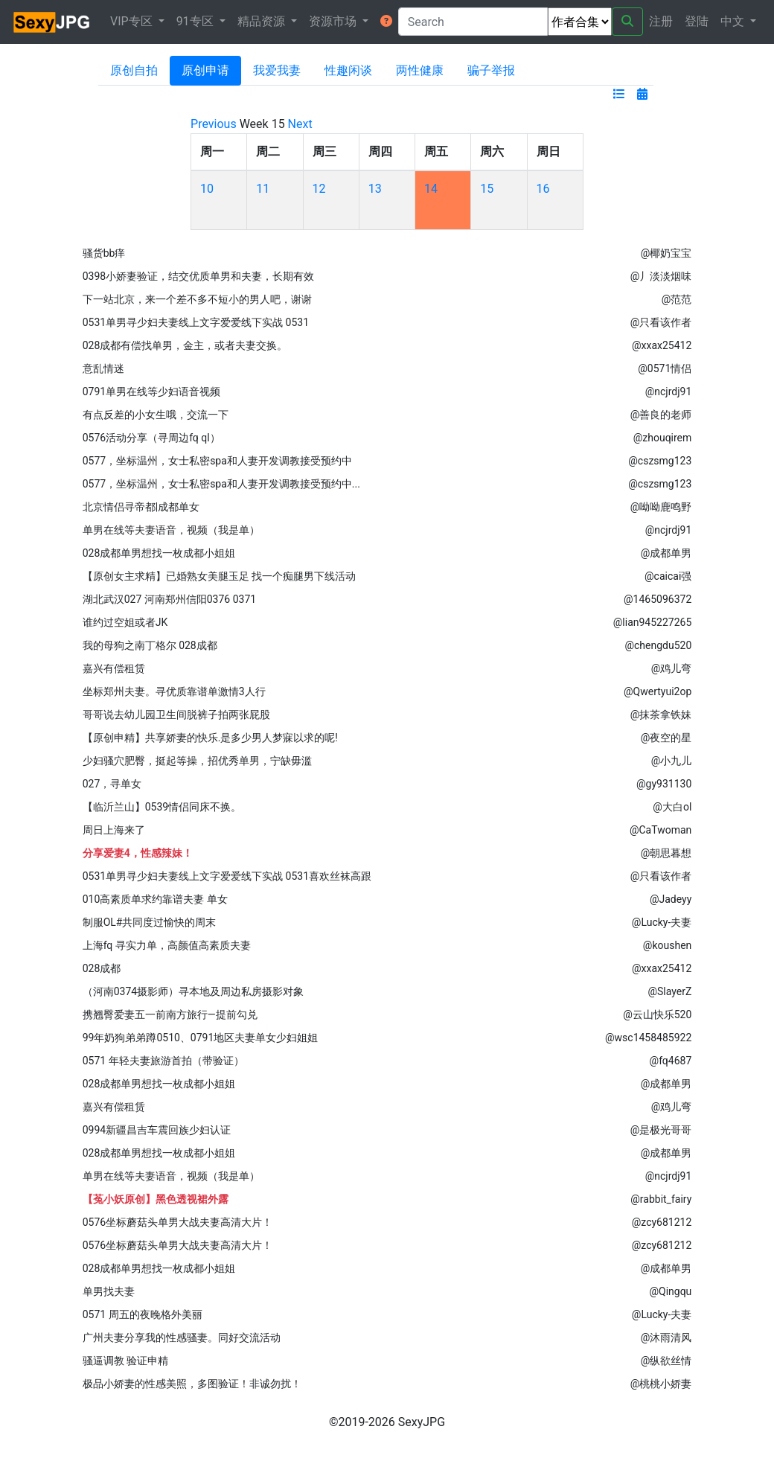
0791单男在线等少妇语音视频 (151, 391)
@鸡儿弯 (671, 668)
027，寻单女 (112, 784)
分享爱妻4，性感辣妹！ (138, 853)
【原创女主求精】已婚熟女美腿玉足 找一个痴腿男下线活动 (219, 576)
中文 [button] (733, 21)
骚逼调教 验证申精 (125, 1361)
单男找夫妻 (109, 1291)
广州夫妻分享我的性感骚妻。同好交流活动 (182, 1337)
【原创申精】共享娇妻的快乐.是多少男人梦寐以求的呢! (210, 738)
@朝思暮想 (666, 853)
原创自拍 (134, 70)
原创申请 (205, 70)
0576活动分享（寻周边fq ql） (151, 438)
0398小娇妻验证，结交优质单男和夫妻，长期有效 (198, 276)
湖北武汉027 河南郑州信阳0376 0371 (170, 599)
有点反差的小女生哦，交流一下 (155, 415)
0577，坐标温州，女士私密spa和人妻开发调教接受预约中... (221, 484)
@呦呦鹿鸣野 (661, 507)
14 (431, 189)
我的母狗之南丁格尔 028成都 (150, 645)
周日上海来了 (114, 830)
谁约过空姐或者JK (125, 622)
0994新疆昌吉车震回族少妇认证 (157, 1130)
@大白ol (672, 807)
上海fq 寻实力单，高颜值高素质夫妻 (167, 945)
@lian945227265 (652, 622)
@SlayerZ (669, 991)
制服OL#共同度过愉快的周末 (150, 922)
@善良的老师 (661, 415)
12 (319, 189)
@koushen (667, 945)
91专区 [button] (196, 21)
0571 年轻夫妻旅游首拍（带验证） (163, 1061)
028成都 (102, 968)
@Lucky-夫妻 (661, 922)
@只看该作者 (661, 322)
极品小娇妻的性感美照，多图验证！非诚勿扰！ (192, 1384)
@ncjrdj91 (668, 391)
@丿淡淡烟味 (661, 276)
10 (207, 189)
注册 (661, 21)
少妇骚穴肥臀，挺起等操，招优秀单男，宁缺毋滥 (197, 761)
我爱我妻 (277, 70)
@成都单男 (666, 553)
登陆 (697, 21)
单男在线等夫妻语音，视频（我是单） (171, 530)
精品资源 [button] (262, 21)
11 (262, 189)
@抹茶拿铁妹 (661, 714)
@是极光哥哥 (661, 1130)
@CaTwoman (660, 830)
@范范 (677, 299)
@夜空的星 (666, 738)
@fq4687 (671, 1061)
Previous (214, 124)
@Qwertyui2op (657, 691)
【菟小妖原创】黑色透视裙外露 (155, 1199)
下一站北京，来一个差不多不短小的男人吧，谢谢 (197, 299)
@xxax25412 (661, 345)
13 (375, 189)
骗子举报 (491, 70)
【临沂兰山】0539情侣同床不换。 (162, 807)
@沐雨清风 (666, 1337)
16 (543, 189)
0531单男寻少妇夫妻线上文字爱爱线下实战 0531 (196, 322)
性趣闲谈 (348, 70)
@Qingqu (670, 1291)
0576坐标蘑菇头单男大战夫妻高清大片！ (177, 1222)
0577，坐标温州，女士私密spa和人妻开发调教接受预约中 (217, 461)
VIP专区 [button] (133, 21)
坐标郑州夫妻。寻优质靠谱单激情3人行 (174, 691)
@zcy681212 (662, 1222)
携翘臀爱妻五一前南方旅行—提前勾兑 (170, 1014)
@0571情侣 (664, 368)
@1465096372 (657, 599)
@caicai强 (668, 576)
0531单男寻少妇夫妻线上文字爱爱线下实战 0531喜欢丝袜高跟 (227, 876)
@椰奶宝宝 (666, 253)
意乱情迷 (103, 368)
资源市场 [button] (334, 21)
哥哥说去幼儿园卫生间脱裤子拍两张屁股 (176, 714)
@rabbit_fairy (660, 1199)
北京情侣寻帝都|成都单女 (141, 507)
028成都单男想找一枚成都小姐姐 (159, 553)
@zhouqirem (662, 438)
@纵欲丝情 (666, 1361)
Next (300, 124)
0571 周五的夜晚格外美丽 (142, 1314)
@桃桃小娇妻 (661, 1384)
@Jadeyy (670, 899)
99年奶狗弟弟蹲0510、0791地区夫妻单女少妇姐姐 (201, 1037)
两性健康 (420, 70)
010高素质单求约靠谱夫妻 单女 (155, 899)
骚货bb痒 (104, 253)
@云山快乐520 (657, 1014)
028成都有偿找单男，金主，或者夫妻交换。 (185, 345)
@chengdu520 (657, 645)
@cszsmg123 (659, 461)
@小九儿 (671, 761)
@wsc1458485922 (648, 1037)
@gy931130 (663, 784)
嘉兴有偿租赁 (114, 668)
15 (486, 189)
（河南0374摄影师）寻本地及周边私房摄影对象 (193, 991)
